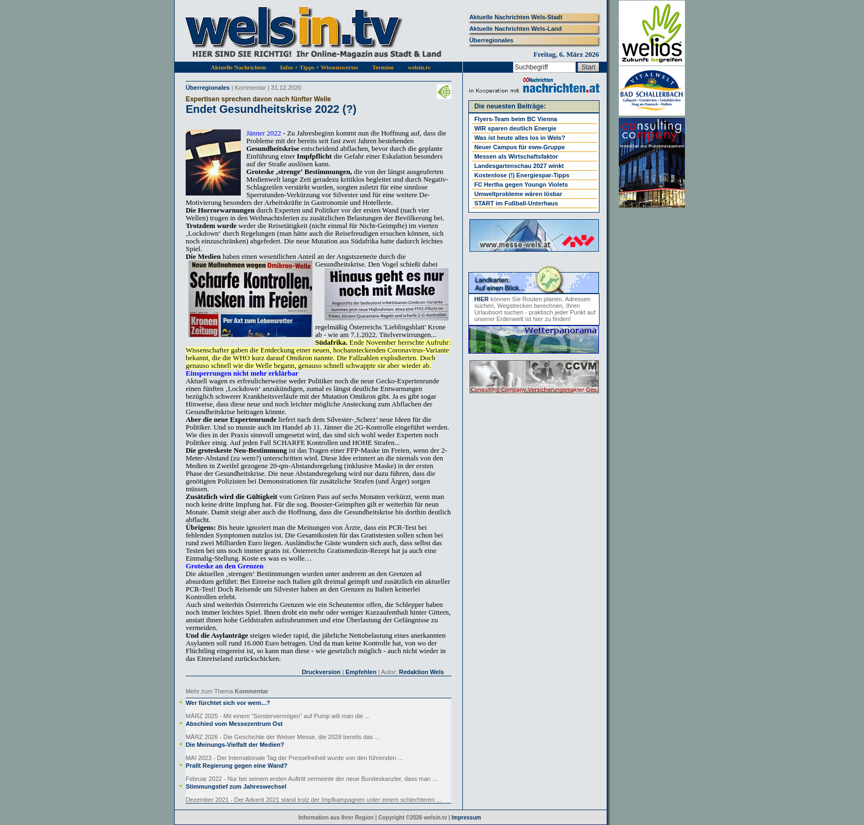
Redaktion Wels (421, 672)
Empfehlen (360, 672)
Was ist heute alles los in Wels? (519, 137)
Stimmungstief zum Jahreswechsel (236, 786)
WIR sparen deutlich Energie (515, 128)
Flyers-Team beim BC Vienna (516, 119)
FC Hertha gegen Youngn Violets (521, 184)
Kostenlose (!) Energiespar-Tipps (522, 175)
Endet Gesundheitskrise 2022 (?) (271, 109)
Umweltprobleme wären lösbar (518, 194)
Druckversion (321, 672)
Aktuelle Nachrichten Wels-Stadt (516, 17)
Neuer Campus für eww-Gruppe (519, 147)
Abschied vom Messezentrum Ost (234, 723)
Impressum (466, 818)
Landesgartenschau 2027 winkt (519, 165)
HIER (481, 299)
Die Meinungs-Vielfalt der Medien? (235, 744)
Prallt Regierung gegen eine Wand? (237, 765)
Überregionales (491, 40)
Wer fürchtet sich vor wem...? (228, 702)
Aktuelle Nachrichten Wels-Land (515, 28)
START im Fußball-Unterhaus (516, 203)
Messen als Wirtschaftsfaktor (516, 156)
